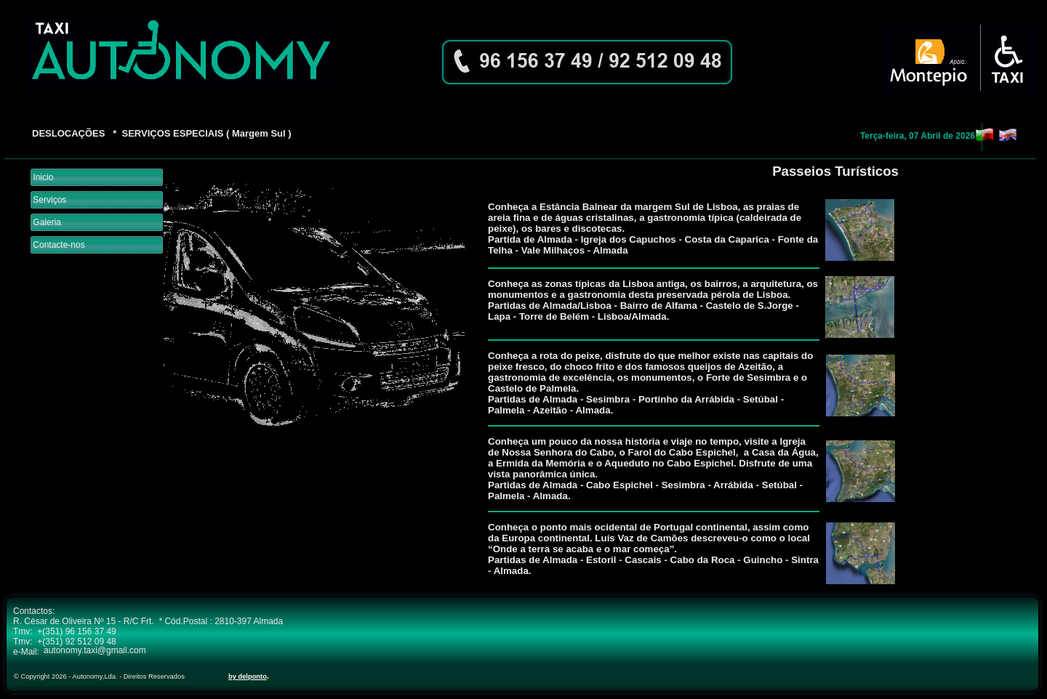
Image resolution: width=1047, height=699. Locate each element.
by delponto (247, 676)
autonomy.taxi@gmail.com (95, 650)
